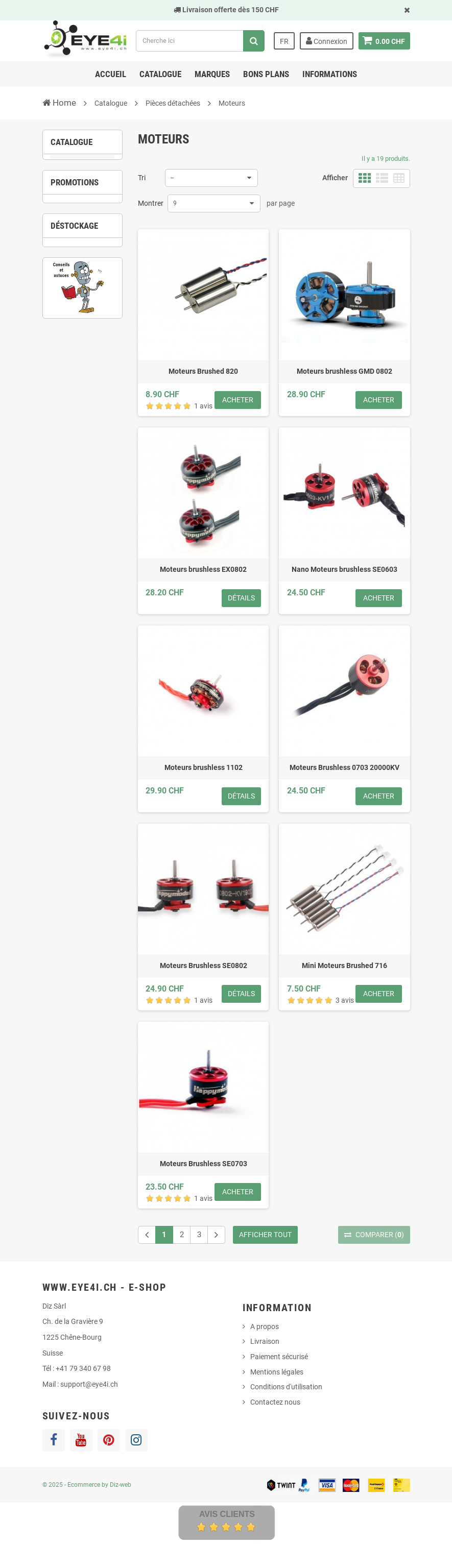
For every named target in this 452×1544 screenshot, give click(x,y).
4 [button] (105, 416)
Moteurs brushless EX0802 (203, 569)
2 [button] (74, 416)
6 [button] (74, 610)
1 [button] (59, 416)
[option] (82, 350)
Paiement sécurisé (279, 1357)
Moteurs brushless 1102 (203, 767)
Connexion (326, 40)
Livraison (264, 1341)
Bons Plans (266, 74)
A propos (264, 1326)
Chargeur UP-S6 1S (83, 373)
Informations (329, 74)
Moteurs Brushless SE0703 (203, 1164)
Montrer (150, 203)
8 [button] (105, 610)
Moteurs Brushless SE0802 (203, 965)
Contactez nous (275, 1402)
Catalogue (160, 74)
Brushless (85, 229)
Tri (142, 178)
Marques (212, 74)
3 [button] (90, 416)
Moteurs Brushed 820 (203, 371)
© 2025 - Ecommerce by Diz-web (86, 1484)
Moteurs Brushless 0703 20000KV (344, 767)
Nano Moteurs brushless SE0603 (344, 569)
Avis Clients (227, 1514)
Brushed (81, 213)
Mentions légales (276, 1372)
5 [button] (59, 610)
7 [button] (90, 610)
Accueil (110, 74)
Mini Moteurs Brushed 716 (344, 965)
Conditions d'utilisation (286, 1387)
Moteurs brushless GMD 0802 (344, 371)
